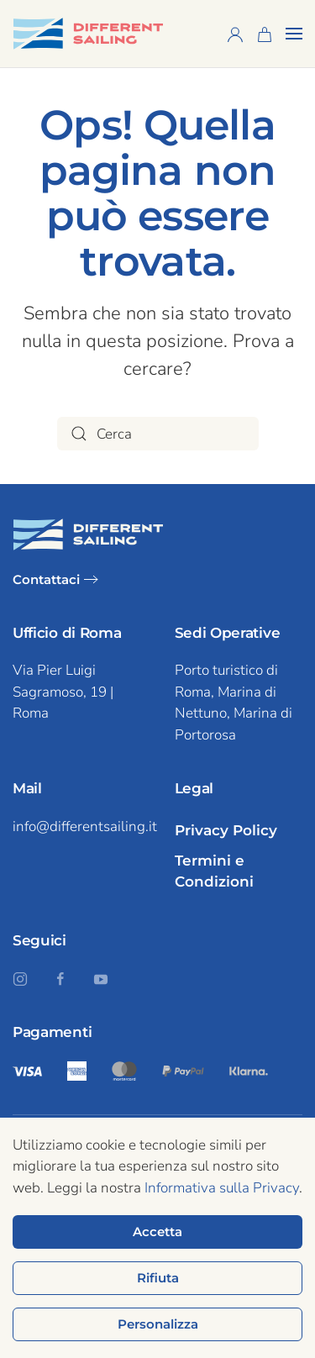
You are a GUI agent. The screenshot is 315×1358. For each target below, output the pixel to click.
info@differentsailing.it (85, 826)
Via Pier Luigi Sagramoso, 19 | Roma (63, 692)
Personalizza (158, 1324)
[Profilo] (235, 33)
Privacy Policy (226, 830)
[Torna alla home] (88, 33)
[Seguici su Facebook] (60, 977)
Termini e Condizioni (214, 871)
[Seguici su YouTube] (100, 977)
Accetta (157, 1232)
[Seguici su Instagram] (20, 977)
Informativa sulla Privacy (221, 1187)
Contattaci (46, 579)
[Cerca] (158, 433)
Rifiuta (158, 1278)
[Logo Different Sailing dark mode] (88, 533)
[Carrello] (264, 33)
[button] (294, 33)
